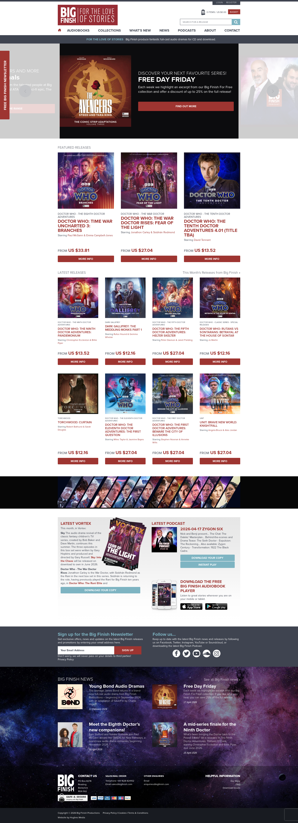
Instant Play (207, 565)
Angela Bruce (215, 430)
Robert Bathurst (74, 426)
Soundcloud (216, 643)
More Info (85, 259)
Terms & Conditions (138, 813)
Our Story (235, 781)
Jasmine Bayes (136, 439)
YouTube (200, 643)
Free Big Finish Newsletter (5, 85)
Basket (234, 12)
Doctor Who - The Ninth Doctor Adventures (74, 323)
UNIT (202, 418)
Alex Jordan (231, 430)
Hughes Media (77, 817)
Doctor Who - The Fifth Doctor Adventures (168, 323)
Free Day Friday (200, 686)
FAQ (238, 784)
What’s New (140, 30)
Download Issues (231, 788)
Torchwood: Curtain (75, 422)
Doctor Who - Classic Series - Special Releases (219, 323)
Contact (232, 30)
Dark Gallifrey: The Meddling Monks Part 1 (123, 328)
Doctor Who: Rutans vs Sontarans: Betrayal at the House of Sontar (219, 332)
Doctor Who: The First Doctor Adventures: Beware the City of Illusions (170, 430)
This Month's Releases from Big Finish (210, 272)
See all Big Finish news (221, 680)
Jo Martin (213, 340)
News (164, 30)
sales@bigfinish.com (122, 784)
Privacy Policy (66, 659)
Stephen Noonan (169, 439)
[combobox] (206, 22)
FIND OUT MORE (186, 106)
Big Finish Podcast (191, 646)
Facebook (166, 643)
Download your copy (100, 590)
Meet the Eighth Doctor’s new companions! (114, 727)
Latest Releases (72, 272)
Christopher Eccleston (77, 340)
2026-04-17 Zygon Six (201, 529)
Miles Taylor (120, 439)
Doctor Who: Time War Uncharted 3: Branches (85, 226)
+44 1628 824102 (125, 781)
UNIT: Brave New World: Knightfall (218, 424)
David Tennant (202, 240)
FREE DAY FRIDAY (166, 79)
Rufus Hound (120, 334)
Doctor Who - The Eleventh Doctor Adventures (123, 419)
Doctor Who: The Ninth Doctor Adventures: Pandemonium (76, 332)
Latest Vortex (76, 523)
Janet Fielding (185, 340)
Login (219, 2)
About (210, 30)
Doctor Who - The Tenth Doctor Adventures (207, 215)
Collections (109, 30)
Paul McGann (75, 235)
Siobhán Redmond (164, 232)
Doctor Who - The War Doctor (142, 214)
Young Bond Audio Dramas (117, 686)
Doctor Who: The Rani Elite (85, 583)
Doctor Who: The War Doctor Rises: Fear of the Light (147, 223)
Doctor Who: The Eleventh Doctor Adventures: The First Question (123, 430)
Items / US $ (216, 12)
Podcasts (187, 30)
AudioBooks (78, 30)
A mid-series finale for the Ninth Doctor (210, 727)
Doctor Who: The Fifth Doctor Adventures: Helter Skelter (170, 332)
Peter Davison (168, 340)
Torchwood (64, 418)
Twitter (177, 643)
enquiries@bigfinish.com (156, 784)
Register (231, 2)
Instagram (187, 643)
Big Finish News (75, 679)
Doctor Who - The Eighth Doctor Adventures (81, 215)
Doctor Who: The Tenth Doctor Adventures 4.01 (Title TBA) (210, 228)
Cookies (122, 813)
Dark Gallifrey (112, 322)
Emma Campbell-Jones (99, 235)
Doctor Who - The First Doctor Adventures (168, 419)
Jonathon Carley (140, 232)
